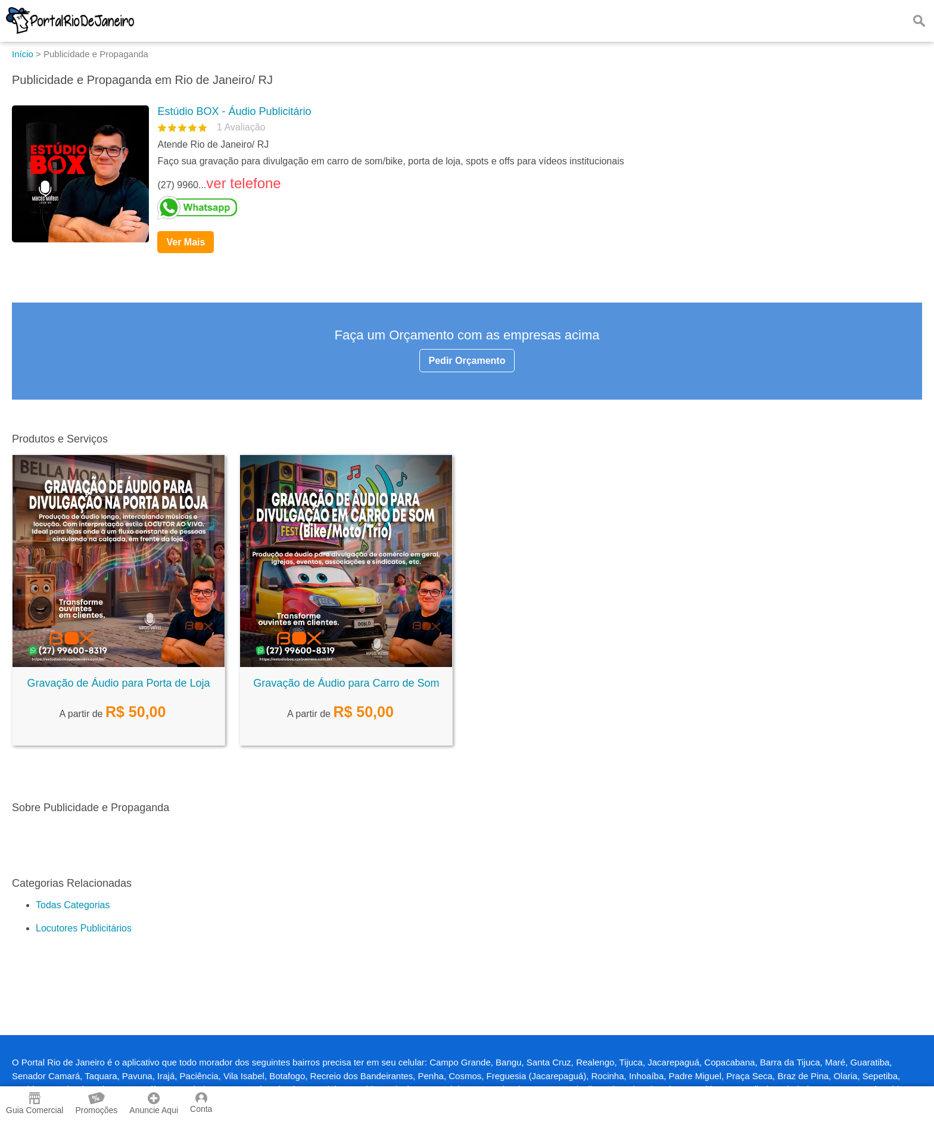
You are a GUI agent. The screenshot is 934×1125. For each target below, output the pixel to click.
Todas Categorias (73, 905)
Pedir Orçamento (467, 361)
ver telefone (243, 183)
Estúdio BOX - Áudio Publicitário (234, 111)
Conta (201, 1103)
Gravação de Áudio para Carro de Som (346, 683)
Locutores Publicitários (84, 928)
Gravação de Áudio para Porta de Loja (118, 683)
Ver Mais (185, 242)
